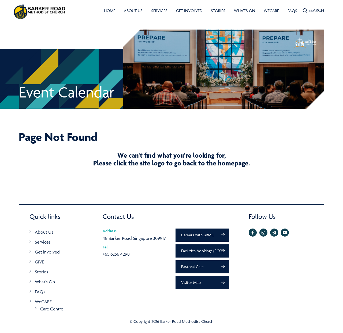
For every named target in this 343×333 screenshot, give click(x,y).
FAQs (292, 10)
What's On (244, 10)
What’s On (45, 281)
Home (109, 10)
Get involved (189, 10)
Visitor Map (191, 282)
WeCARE (271, 10)
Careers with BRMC (197, 234)
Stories (218, 10)
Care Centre (51, 309)
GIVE (39, 262)
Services (159, 10)
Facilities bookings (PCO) (202, 250)
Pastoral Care (192, 266)
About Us (133, 10)
